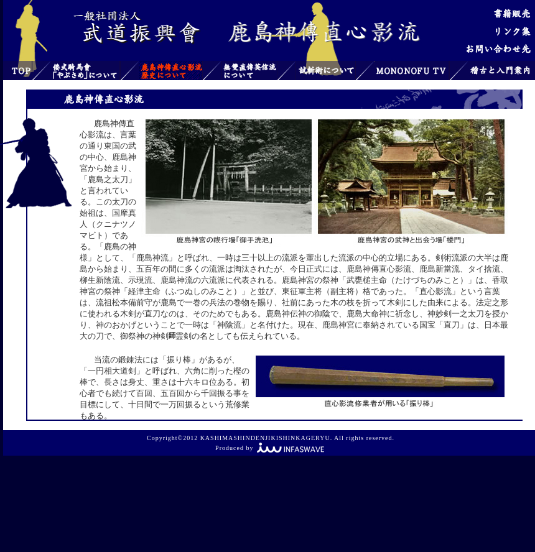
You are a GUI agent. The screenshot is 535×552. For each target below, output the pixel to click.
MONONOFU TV (411, 70)
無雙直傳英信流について (249, 70)
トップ (17, 70)
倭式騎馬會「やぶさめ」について (84, 70)
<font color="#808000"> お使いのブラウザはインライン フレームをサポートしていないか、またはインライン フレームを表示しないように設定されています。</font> (289, 264)
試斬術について (325, 70)
